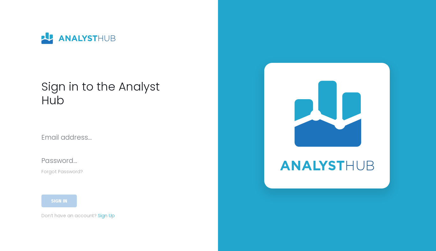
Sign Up (106, 215)
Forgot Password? (62, 171)
